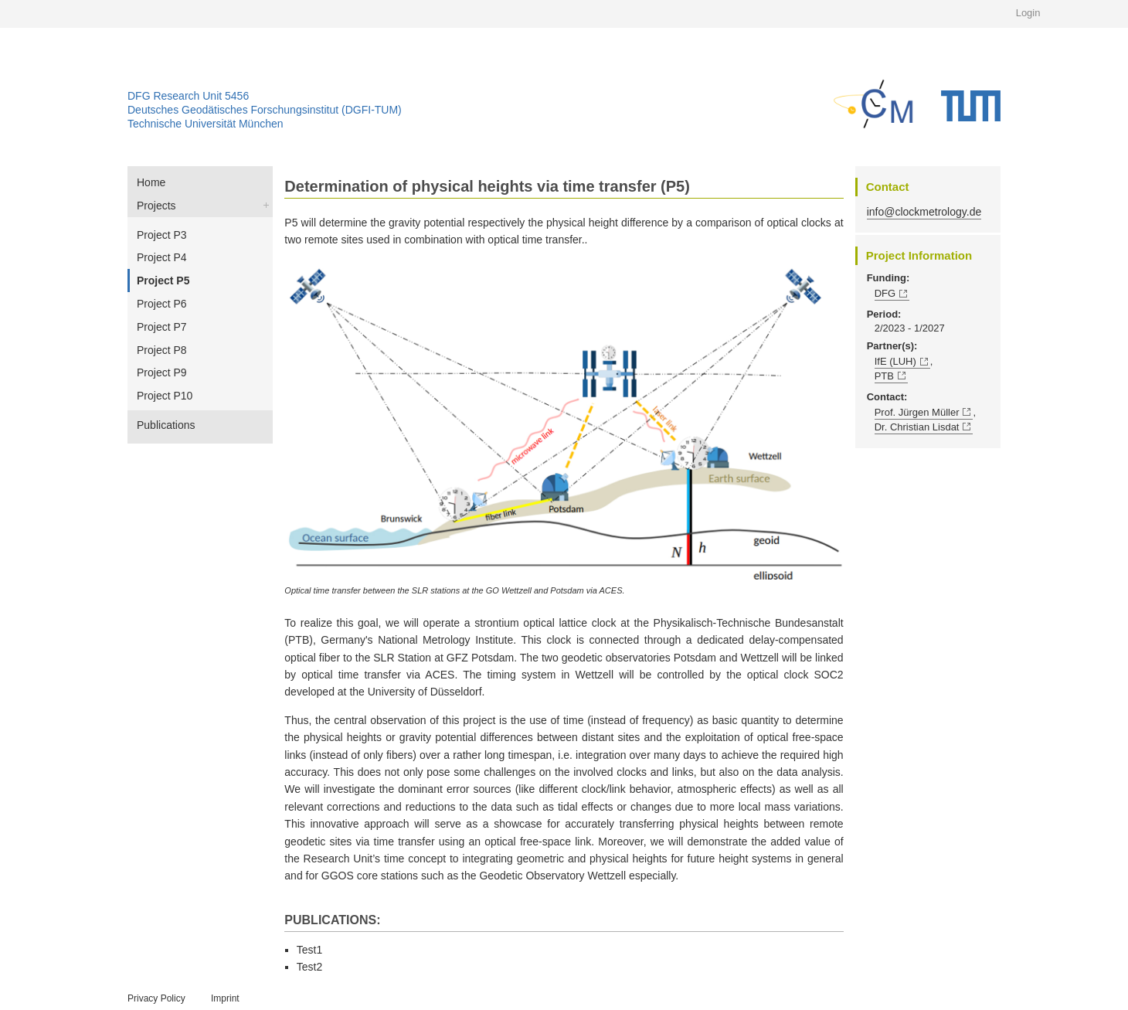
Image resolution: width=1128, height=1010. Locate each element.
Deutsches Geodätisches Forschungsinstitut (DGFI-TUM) (264, 109)
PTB (884, 376)
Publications (166, 425)
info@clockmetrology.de (924, 212)
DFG (885, 293)
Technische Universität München (205, 123)
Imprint (225, 998)
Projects (156, 205)
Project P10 (164, 395)
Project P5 (163, 280)
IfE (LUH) (895, 361)
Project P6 (162, 304)
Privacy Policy (156, 998)
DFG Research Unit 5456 (188, 95)
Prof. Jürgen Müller (917, 412)
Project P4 (162, 257)
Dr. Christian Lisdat (917, 427)
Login (1028, 13)
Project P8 (162, 350)
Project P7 (162, 327)
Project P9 (162, 372)
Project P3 (162, 235)
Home (151, 182)
